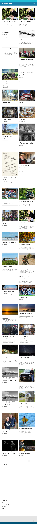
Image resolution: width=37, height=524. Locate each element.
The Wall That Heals (8, 336)
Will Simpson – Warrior (26, 276)
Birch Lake (6, 316)
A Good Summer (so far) (26, 201)
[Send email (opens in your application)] (34, 1)
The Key (21, 39)
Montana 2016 (7, 200)
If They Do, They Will (25, 21)
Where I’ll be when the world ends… (8, 506)
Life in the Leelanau (25, 383)
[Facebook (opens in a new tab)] (33, 1)
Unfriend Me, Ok (24, 223)
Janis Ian (5, 431)
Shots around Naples (25, 428)
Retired (5, 81)
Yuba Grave (22, 119)
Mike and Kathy (23, 336)
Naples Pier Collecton (25, 313)
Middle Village (7, 119)
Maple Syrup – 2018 (25, 165)
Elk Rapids (6, 355)
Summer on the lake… (9, 291)
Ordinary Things (7, 266)
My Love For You (7, 49)
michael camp (7, 4)
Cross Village (6, 102)
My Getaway (6, 404)
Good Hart (22, 102)
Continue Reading (5, 23)
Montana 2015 (23, 297)
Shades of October (24, 244)
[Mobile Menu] (33, 3)
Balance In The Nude (9, 453)
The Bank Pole (23, 403)
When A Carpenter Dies (9, 21)
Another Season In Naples (10, 242)
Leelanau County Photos (10, 380)
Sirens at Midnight (24, 453)
